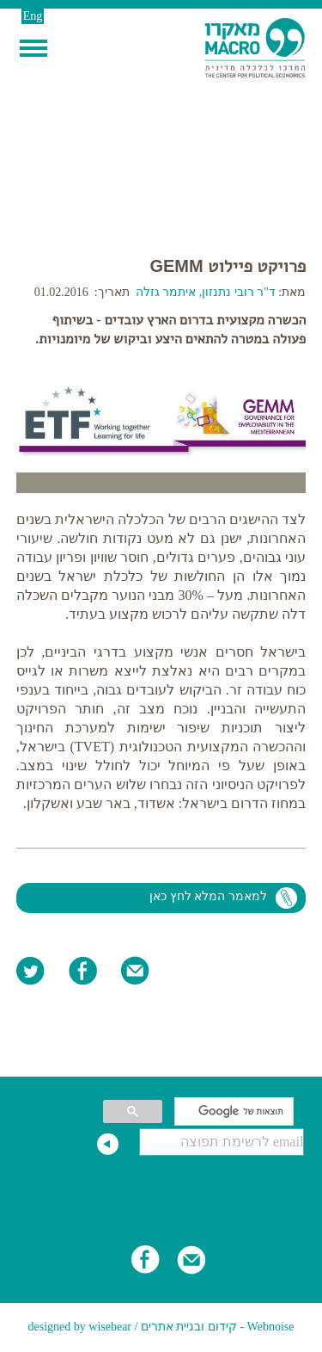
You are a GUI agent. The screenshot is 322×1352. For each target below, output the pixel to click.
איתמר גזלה (166, 292)
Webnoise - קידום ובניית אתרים (218, 1326)
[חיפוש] (235, 1112)
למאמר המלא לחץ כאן (208, 896)
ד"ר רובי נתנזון (240, 292)
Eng (33, 15)
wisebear (109, 1326)
